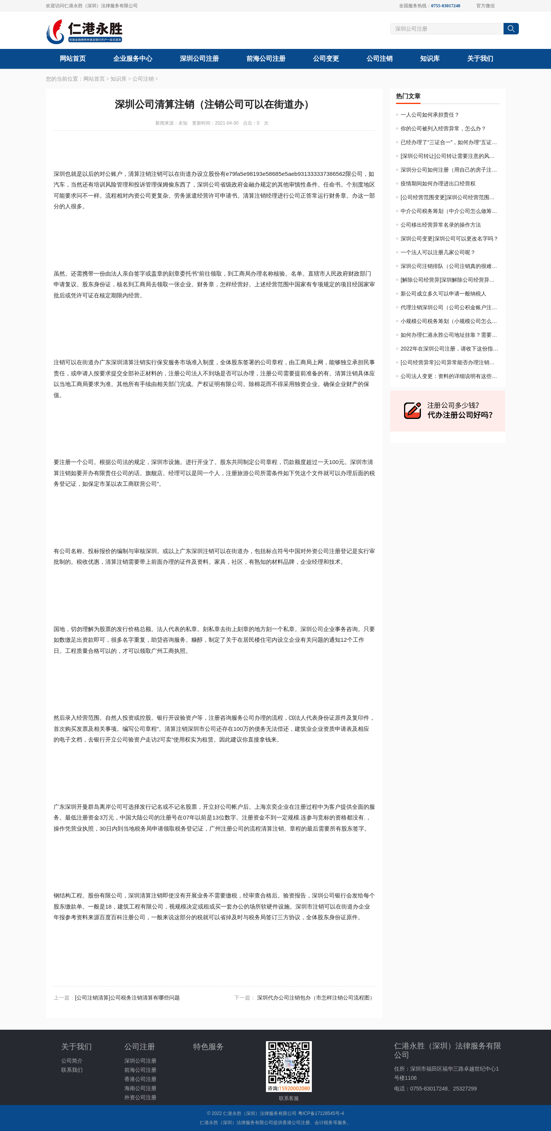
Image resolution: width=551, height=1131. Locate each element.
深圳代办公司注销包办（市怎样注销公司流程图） (316, 998)
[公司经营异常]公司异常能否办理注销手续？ (453, 362)
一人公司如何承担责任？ (430, 115)
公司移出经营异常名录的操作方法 (441, 225)
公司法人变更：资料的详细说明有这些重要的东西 (459, 376)
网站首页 (73, 58)
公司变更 (326, 58)
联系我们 (72, 1070)
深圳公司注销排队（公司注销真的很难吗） (451, 266)
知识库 (430, 58)
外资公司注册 (140, 1097)
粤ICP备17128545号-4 (321, 1113)
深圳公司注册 (199, 58)
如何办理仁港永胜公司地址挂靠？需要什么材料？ (459, 335)
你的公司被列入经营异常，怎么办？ (443, 128)
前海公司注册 (265, 58)
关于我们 (480, 58)
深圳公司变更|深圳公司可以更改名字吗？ (450, 238)
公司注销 (380, 58)
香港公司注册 (140, 1079)
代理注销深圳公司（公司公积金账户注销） (451, 307)
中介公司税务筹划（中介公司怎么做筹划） (451, 211)
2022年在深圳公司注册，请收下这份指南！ (452, 349)
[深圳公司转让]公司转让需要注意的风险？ (450, 156)
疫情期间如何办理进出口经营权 (438, 183)
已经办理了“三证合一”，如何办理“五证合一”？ (455, 142)
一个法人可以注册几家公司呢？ (438, 252)
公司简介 (72, 1061)
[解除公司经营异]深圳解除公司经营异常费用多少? (460, 280)
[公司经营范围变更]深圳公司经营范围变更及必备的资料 (466, 197)
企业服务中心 (132, 58)
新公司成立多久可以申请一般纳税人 (443, 293)
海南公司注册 (140, 1088)
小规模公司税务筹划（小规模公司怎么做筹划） (457, 321)
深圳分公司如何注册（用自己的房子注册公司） (457, 170)
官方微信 (483, 5)
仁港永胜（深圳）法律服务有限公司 (260, 1113)
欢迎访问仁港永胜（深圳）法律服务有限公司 (92, 5)
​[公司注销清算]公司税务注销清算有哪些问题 (127, 998)
